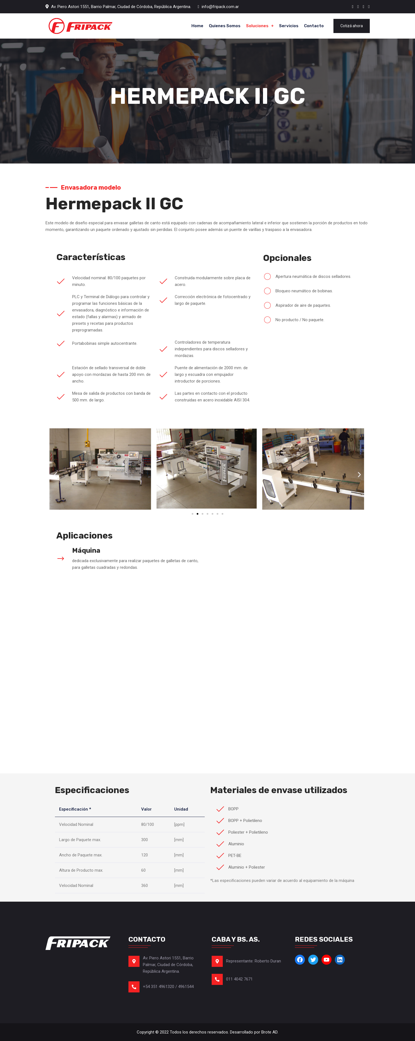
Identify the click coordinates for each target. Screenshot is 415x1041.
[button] (55, 474)
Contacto (314, 25)
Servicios (288, 25)
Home (197, 25)
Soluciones (257, 25)
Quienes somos (225, 25)
